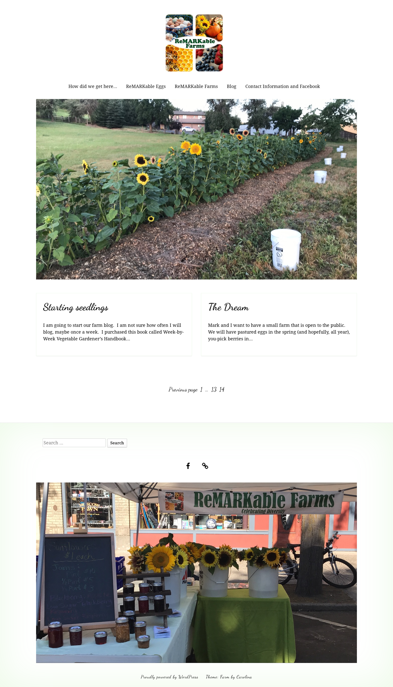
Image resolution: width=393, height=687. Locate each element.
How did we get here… (92, 86)
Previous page (183, 389)
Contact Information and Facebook (282, 86)
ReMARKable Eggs (146, 86)
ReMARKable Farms (196, 86)
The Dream (228, 307)
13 (214, 389)
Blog (231, 86)
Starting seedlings (75, 307)
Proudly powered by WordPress (169, 676)
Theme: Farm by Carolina (229, 676)
